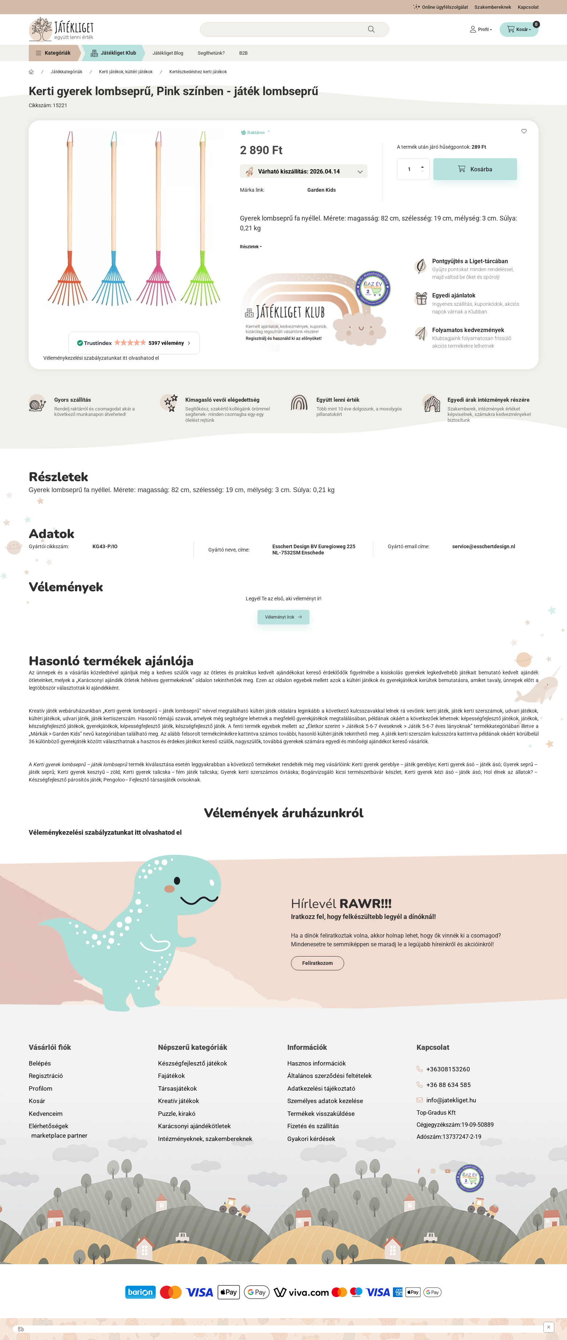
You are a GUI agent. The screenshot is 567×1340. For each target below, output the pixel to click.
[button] (53, 53)
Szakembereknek (493, 7)
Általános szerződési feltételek (329, 1075)
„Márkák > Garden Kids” (55, 734)
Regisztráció (46, 1075)
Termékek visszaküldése (321, 1113)
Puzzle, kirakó (177, 1113)
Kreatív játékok (178, 1101)
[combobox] (294, 29)
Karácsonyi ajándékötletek (194, 1126)
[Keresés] (371, 29)
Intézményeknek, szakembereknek (205, 1138)
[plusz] (422, 164)
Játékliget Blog (168, 53)
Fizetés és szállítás (313, 1126)
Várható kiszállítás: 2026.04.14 (299, 171)
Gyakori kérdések (311, 1138)
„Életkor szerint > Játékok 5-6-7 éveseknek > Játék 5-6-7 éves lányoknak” (389, 726)
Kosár (37, 1101)
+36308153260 (448, 1069)
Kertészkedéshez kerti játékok (198, 71)
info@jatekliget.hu (451, 1100)
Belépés (40, 1063)
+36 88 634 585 (448, 1084)
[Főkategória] (31, 72)
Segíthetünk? (211, 53)
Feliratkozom (317, 963)
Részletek (249, 246)
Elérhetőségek (48, 1126)
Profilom (40, 1088)
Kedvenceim (46, 1113)
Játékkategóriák (66, 71)
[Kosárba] (475, 169)
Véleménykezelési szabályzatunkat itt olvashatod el (101, 358)
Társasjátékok (177, 1088)
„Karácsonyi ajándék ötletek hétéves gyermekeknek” (135, 680)
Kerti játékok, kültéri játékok (126, 71)
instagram (433, 1171)
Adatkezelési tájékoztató (321, 1088)
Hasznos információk (316, 1063)
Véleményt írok (279, 617)
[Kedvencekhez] (524, 131)
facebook (419, 1171)
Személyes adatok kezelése (325, 1101)
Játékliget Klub (118, 53)
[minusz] (422, 174)
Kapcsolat (528, 7)
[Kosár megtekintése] (519, 29)
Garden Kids (321, 190)
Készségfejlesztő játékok (192, 1063)
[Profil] (481, 29)
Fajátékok (171, 1075)
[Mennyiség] (409, 169)
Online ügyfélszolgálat (445, 7)
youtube (448, 1171)
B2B (243, 53)
